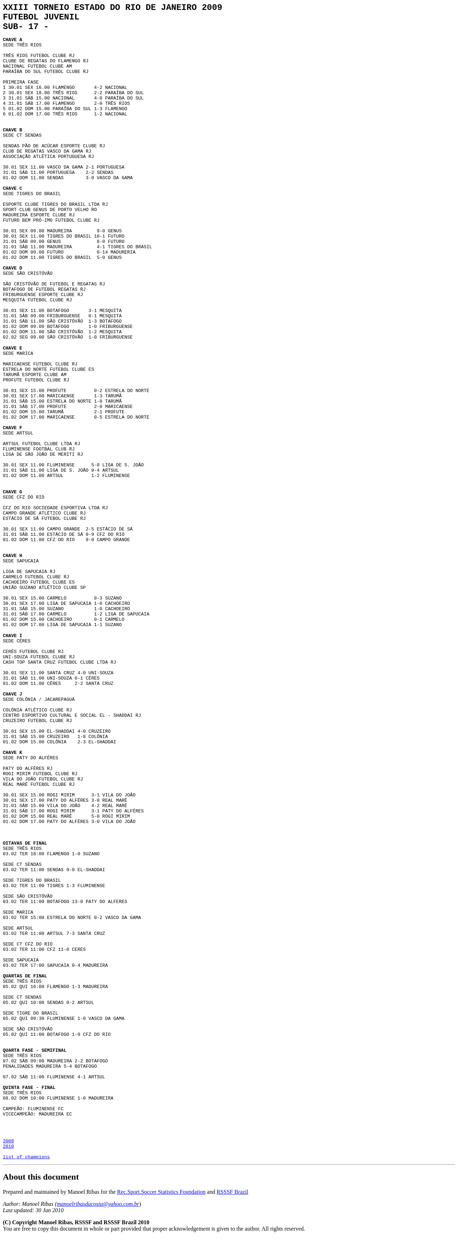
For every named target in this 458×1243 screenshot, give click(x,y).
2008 (8, 1143)
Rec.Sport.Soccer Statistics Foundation (161, 1197)
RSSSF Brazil (232, 1197)
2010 (8, 1149)
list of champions (26, 1162)
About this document (41, 1182)
